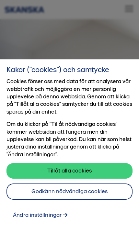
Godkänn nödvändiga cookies (69, 195)
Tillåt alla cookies (69, 174)
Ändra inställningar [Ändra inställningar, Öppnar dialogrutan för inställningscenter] (37, 219)
